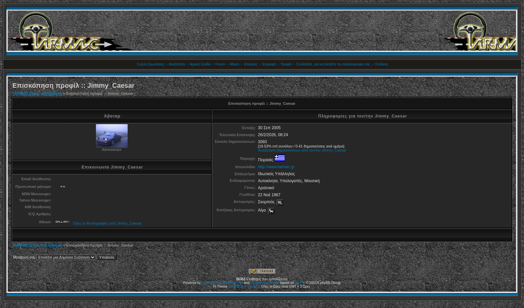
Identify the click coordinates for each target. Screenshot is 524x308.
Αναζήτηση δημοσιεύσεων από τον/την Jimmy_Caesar (302, 150)
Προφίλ (286, 64)
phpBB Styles (233, 283)
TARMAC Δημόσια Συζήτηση (37, 93)
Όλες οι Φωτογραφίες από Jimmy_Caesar (107, 223)
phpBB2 (208, 283)
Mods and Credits (244, 286)
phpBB (300, 283)
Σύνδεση (381, 64)
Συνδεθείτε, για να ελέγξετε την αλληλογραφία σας (333, 64)
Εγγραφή (269, 64)
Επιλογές (250, 64)
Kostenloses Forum (264, 283)
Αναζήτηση (177, 64)
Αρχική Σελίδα (199, 64)
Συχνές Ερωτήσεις (150, 64)
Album (234, 64)
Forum (220, 64)
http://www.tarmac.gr (276, 167)
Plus (218, 283)
